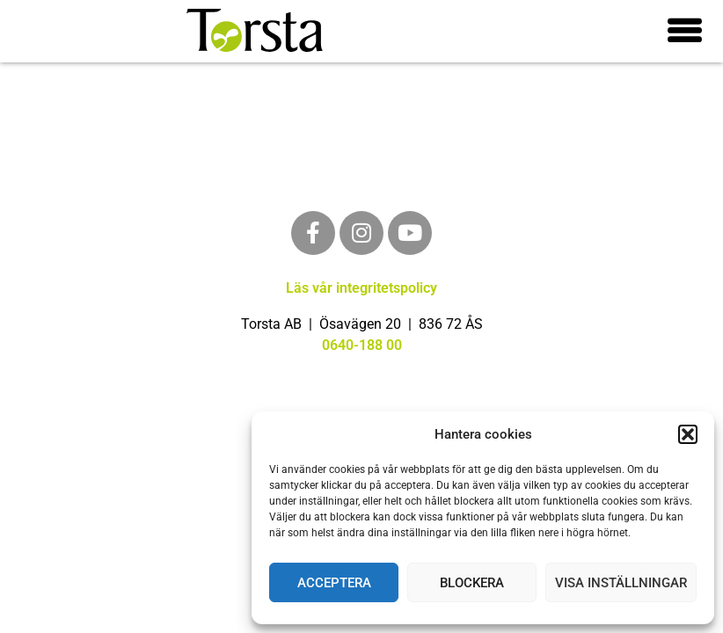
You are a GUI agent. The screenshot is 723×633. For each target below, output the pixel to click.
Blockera (472, 583)
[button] (688, 434)
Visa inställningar (621, 583)
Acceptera (334, 583)
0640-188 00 (362, 345)
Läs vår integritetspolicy (361, 288)
